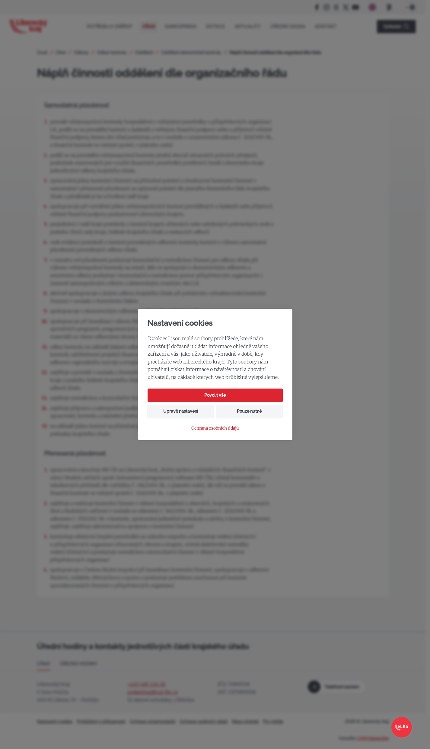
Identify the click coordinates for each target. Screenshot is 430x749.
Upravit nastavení (180, 411)
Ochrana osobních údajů (215, 428)
